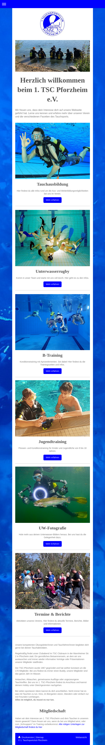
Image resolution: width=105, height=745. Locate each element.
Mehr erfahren (52, 200)
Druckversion (26, 737)
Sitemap (40, 737)
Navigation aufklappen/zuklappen (52, 4)
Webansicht (81, 737)
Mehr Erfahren (52, 544)
